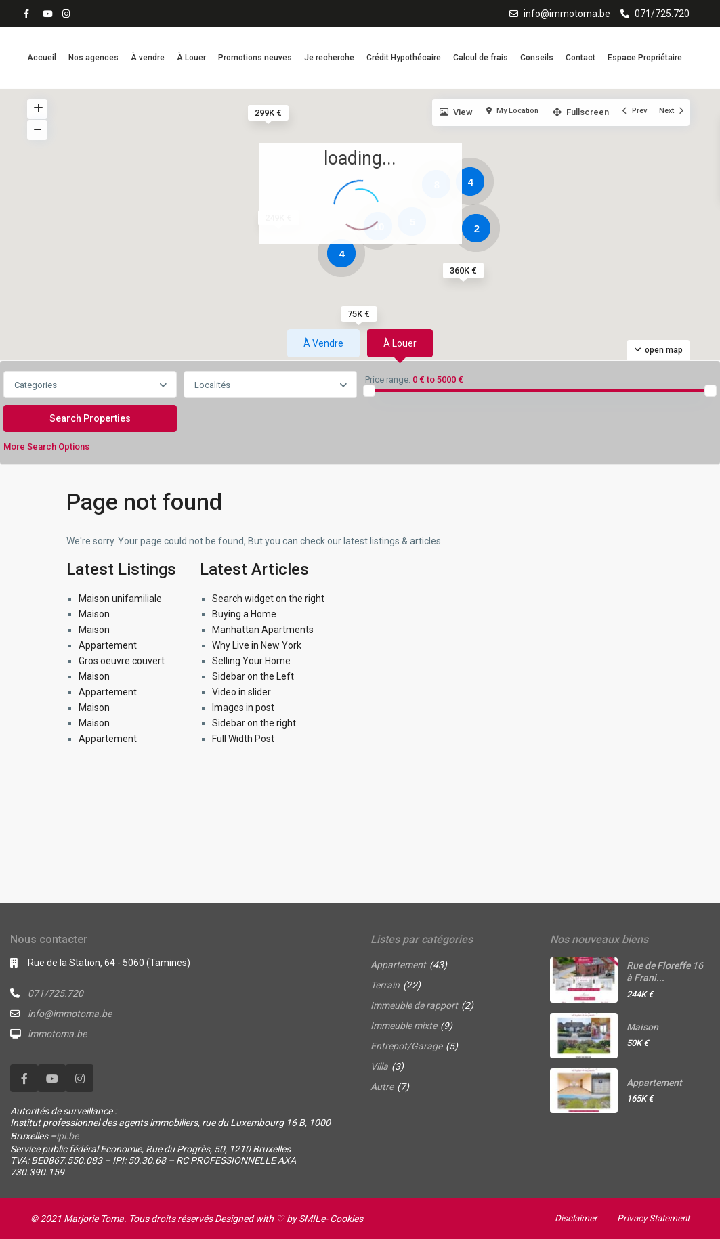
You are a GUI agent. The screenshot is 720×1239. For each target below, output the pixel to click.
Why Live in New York (256, 645)
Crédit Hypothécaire (403, 57)
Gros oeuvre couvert (122, 660)
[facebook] (29, 13)
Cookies (346, 1218)
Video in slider (241, 692)
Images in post (243, 707)
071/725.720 (662, 13)
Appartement (108, 645)
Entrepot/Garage (406, 1046)
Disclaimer (571, 1218)
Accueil (41, 57)
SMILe (312, 1218)
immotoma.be (57, 1033)
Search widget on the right (268, 598)
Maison (94, 614)
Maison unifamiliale (120, 598)
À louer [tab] (400, 343)
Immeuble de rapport (414, 1005)
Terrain (385, 985)
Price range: (387, 380)
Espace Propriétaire (645, 57)
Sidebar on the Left (253, 676)
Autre (382, 1086)
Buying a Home (244, 614)
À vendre (148, 57)
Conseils (536, 57)
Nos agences (93, 57)
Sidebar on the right (254, 723)
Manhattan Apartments (263, 629)
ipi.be (67, 1136)
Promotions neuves (255, 57)
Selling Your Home (251, 660)
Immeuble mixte (403, 1025)
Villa (379, 1066)
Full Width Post (243, 738)
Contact (580, 57)
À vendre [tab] (323, 343)
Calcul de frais (480, 57)
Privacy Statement (651, 1218)
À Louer (191, 57)
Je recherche (329, 57)
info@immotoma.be (567, 13)
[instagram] (67, 13)
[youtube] (48, 13)
